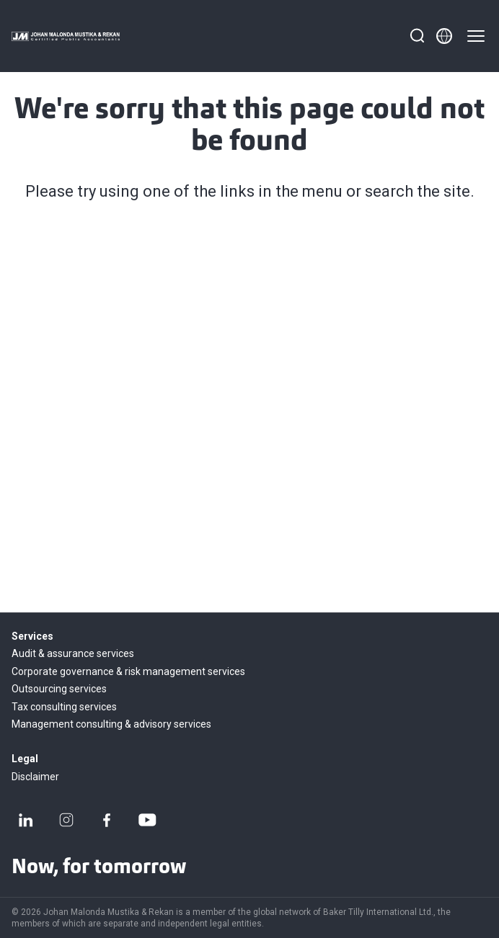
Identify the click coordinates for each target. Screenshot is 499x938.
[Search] (416, 36)
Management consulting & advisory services (111, 724)
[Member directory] (444, 36)
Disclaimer (35, 776)
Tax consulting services (64, 707)
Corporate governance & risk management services (128, 671)
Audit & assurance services (73, 653)
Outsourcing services (59, 688)
